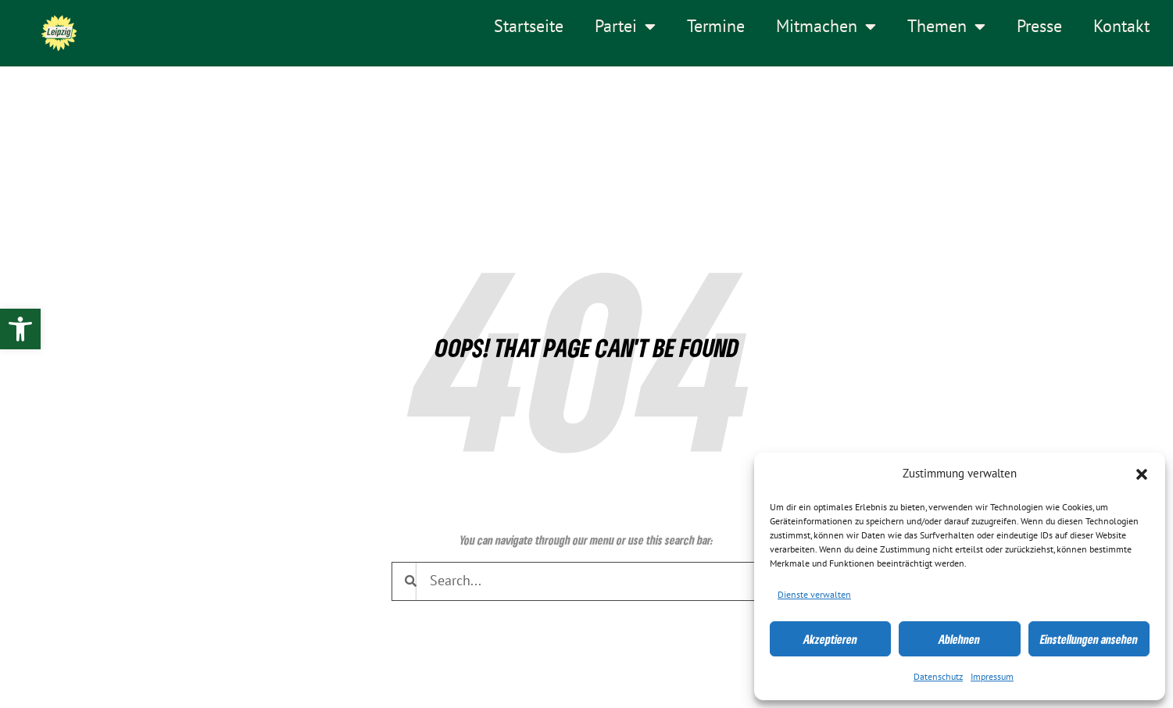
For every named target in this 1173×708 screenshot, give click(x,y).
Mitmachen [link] (826, 26)
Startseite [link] (528, 26)
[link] (20, 329)
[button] (1142, 474)
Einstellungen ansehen (1089, 639)
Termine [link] (716, 26)
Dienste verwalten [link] (814, 594)
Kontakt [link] (1121, 26)
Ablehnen (959, 639)
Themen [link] (946, 26)
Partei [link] (625, 26)
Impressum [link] (992, 676)
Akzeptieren (830, 639)
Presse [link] (1039, 26)
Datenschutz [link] (938, 676)
